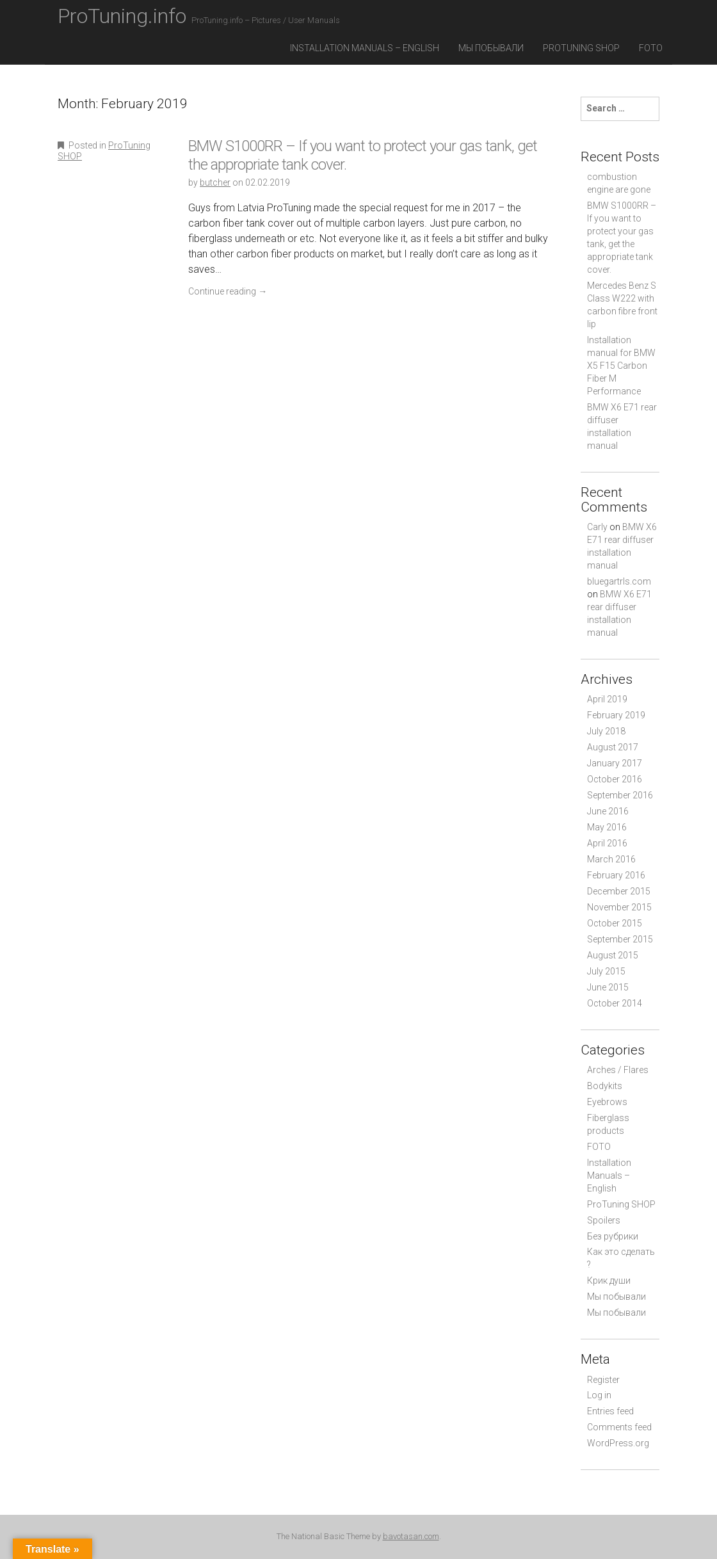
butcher (215, 182)
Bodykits (604, 1086)
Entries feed (610, 1411)
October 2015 (614, 923)
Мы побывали (491, 48)
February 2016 (616, 875)
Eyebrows (607, 1102)
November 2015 (619, 907)
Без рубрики (612, 1236)
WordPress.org (618, 1443)
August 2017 (612, 747)
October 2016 (614, 779)
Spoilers (603, 1220)
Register (603, 1380)
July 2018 (606, 731)
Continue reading (227, 291)
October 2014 (614, 1003)
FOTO (651, 48)
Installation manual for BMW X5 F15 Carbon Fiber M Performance (621, 365)
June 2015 (608, 987)
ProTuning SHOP (581, 48)
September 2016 (620, 795)
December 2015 (618, 891)
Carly (597, 527)
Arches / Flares (618, 1070)
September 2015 (620, 939)
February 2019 (616, 715)
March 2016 (611, 859)
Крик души (609, 1280)
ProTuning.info (199, 16)
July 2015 (606, 971)
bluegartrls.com (619, 581)
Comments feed (619, 1427)
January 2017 (614, 763)
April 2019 (607, 699)
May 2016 (607, 827)
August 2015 (612, 955)
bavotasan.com (411, 1536)
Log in (599, 1395)
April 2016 (607, 843)
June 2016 (608, 811)
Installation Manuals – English (364, 48)
